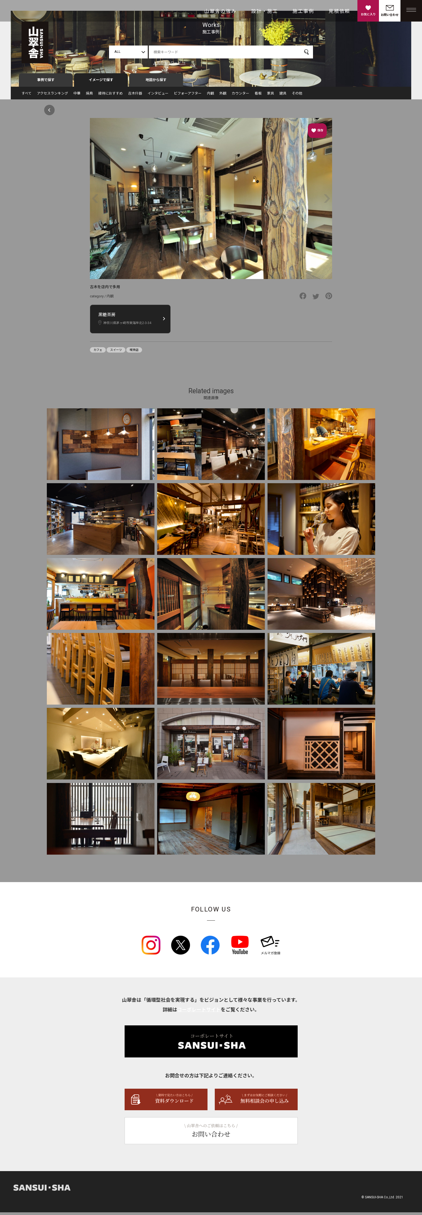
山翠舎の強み (220, 11)
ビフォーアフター (188, 96)
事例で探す (46, 83)
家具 (270, 96)
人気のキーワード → (169, 63)
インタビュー (157, 96)
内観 (210, 96)
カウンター (240, 96)
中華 (76, 96)
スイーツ (116, 352)
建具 (282, 96)
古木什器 (135, 96)
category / (98, 299)
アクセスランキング (52, 96)
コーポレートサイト (199, 1012)
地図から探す (156, 83)
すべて (26, 96)
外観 (222, 96)
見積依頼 (339, 11)
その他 (297, 96)
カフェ (97, 352)
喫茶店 (134, 352)
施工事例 (303, 11)
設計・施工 (264, 11)
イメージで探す (101, 83)
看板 (258, 96)
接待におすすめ (110, 96)
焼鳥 (89, 96)
